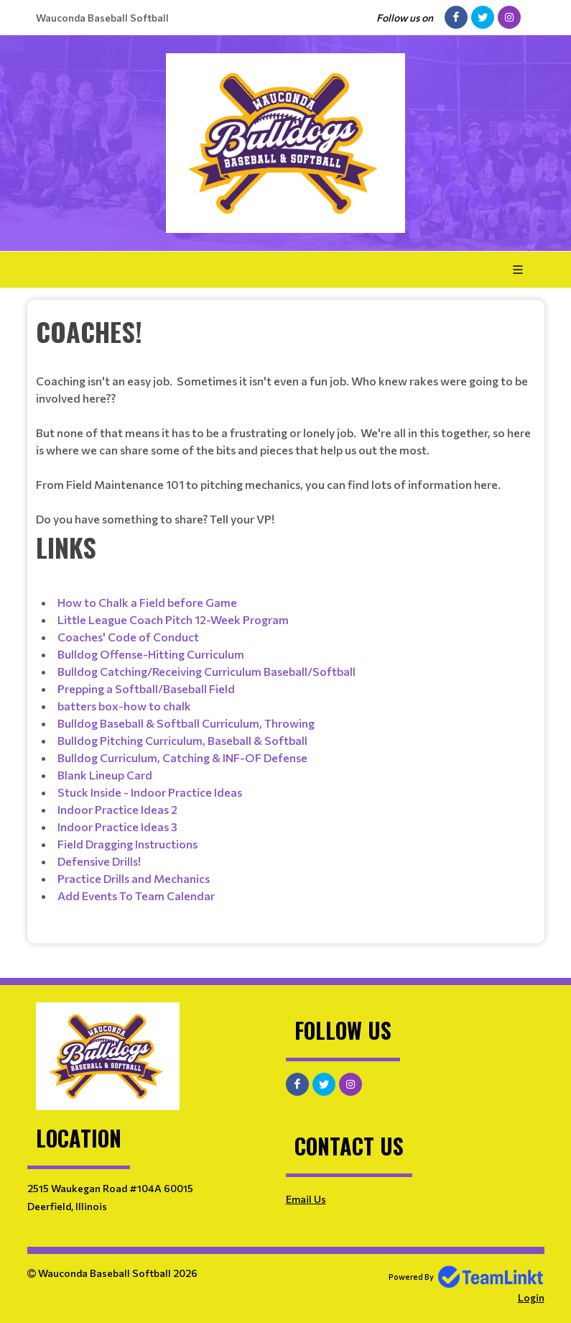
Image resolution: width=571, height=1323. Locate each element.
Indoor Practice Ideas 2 (117, 809)
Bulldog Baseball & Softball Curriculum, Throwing (186, 723)
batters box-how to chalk (124, 706)
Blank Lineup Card (104, 775)
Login (531, 1297)
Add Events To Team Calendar (136, 895)
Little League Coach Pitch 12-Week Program (173, 619)
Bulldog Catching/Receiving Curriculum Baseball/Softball (206, 671)
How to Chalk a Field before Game (147, 602)
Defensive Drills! (99, 861)
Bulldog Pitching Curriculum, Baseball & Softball (182, 740)
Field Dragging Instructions (127, 844)
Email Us (306, 1199)
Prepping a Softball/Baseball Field (146, 688)
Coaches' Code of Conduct (128, 637)
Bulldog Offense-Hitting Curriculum (150, 654)
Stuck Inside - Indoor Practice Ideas (149, 792)
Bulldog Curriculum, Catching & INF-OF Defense (182, 757)
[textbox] (286, 420)
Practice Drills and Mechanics (133, 878)
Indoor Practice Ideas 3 (117, 826)
